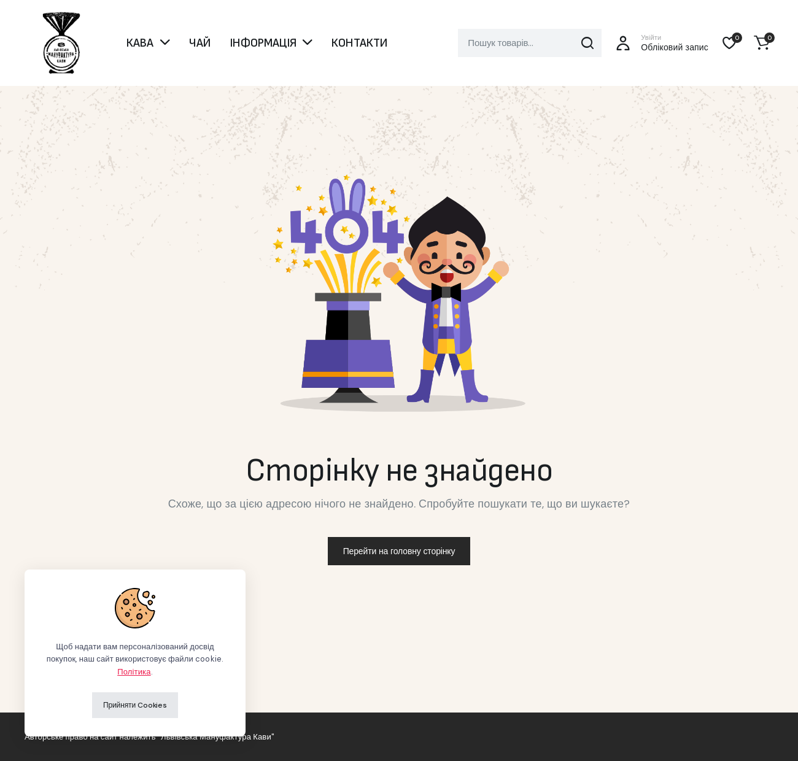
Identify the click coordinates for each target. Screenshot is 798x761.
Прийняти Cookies (135, 705)
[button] (761, 43)
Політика (133, 671)
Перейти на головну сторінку (399, 551)
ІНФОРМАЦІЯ (263, 43)
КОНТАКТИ (359, 43)
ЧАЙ (200, 43)
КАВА (140, 43)
